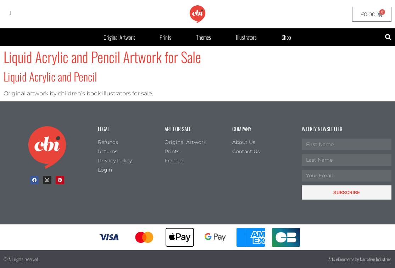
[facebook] (34, 180)
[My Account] (10, 13)
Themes (203, 37)
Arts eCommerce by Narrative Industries (359, 259)
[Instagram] (47, 180)
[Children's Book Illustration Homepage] (47, 147)
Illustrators (246, 37)
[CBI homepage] (197, 14)
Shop (286, 37)
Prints (165, 37)
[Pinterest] (60, 180)
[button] (388, 37)
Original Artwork (119, 37)
